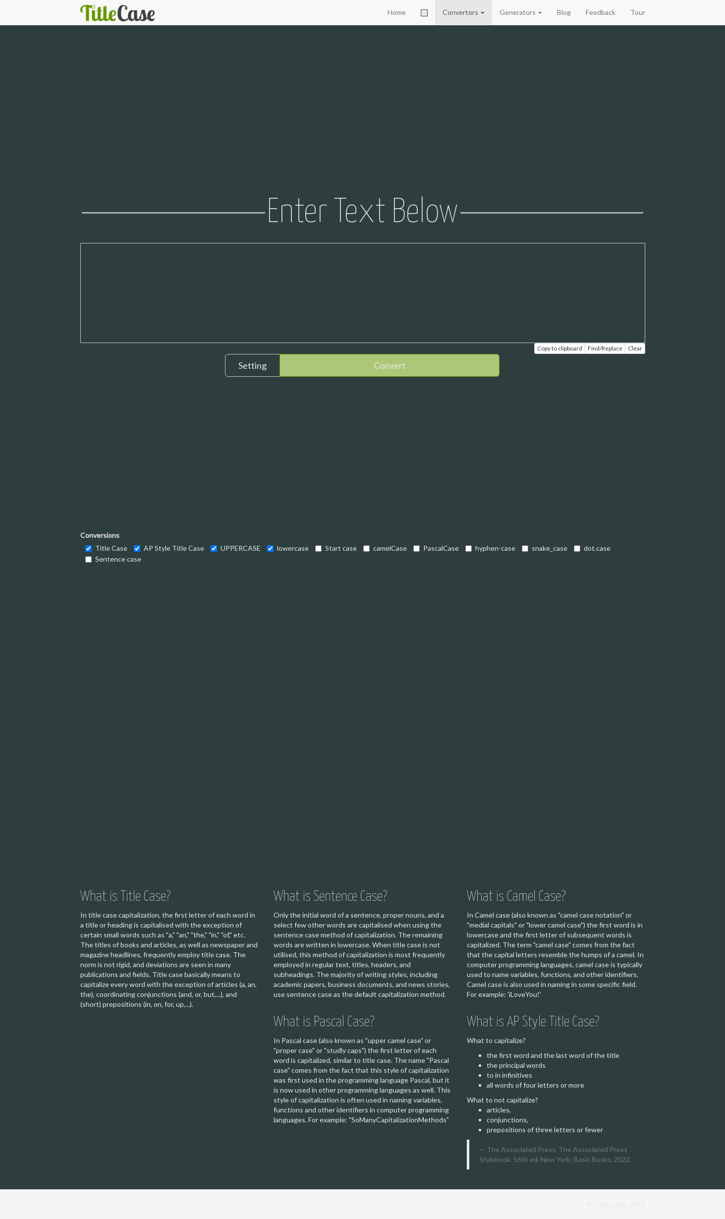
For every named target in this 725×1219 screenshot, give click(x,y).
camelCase (385, 548)
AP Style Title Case (169, 548)
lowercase (288, 548)
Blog (564, 12)
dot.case (592, 548)
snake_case (544, 548)
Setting (252, 365)
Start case (336, 548)
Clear (635, 348)
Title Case (106, 548)
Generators (521, 12)
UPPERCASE (236, 548)
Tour (637, 12)
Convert (390, 365)
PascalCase (436, 548)
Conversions (99, 535)
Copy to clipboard (559, 348)
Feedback (600, 12)
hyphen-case (490, 548)
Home (397, 12)
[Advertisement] (362, 111)
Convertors (464, 12)
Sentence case (113, 559)
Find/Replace (605, 348)
